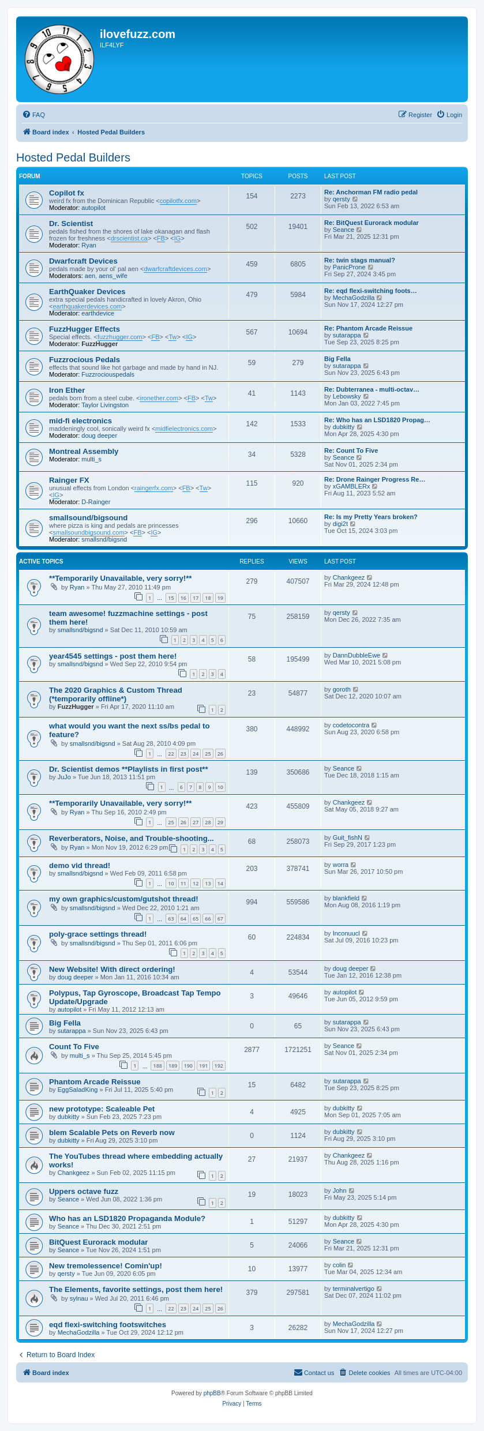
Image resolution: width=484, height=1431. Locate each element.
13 (208, 883)
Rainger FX (69, 480)
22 (171, 753)
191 (203, 1065)
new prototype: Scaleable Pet (102, 1109)
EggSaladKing (78, 1089)
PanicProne (349, 267)
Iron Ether (67, 390)
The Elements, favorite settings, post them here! (136, 1289)
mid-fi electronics (80, 420)
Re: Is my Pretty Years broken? (371, 516)
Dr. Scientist (71, 223)
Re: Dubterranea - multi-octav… (371, 389)
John (340, 1190)
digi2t (340, 523)
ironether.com (159, 398)
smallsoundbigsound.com (88, 532)
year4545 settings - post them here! (113, 656)
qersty (341, 199)
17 (195, 598)
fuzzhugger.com (119, 336)
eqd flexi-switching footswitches (107, 1324)
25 (208, 753)
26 (220, 753)
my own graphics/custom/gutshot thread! (123, 899)
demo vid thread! (79, 865)
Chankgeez (349, 577)
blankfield (346, 898)
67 (220, 918)
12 (195, 883)
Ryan (88, 245)
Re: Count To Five (351, 450)
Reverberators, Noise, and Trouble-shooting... (131, 838)
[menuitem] (33, 115)
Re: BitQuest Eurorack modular (371, 222)
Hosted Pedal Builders (73, 157)
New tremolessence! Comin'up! (105, 1265)
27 (195, 822)
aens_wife (113, 275)
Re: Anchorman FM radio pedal (371, 192)
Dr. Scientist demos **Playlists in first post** (128, 769)
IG (177, 238)
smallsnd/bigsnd (104, 539)
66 (208, 918)
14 (220, 883)
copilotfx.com (178, 200)
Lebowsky (347, 396)
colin (339, 1264)
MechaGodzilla (354, 297)
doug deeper (99, 435)
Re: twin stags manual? (359, 260)
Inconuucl (346, 933)
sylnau (79, 1298)
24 (195, 753)
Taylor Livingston (105, 404)
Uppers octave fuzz (83, 1191)
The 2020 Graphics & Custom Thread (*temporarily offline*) (115, 694)
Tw (172, 336)
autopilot (93, 207)
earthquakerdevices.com (87, 306)
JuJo (64, 776)
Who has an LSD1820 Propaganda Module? (127, 1218)
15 (171, 598)
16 (183, 598)
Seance (343, 229)
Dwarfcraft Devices (83, 261)
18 (208, 598)
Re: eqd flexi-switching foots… (370, 290)
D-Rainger (95, 501)
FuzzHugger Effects (84, 329)
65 (195, 918)
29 (220, 822)
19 (220, 598)
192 (219, 1065)
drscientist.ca (129, 238)
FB (161, 238)
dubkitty (344, 426)
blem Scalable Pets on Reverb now (112, 1132)
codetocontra (351, 725)
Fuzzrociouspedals (107, 374)
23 (183, 753)
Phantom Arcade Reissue (95, 1081)
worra (341, 864)
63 (171, 918)
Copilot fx (66, 193)
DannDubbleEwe (357, 655)
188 (157, 1065)
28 (208, 822)
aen (90, 275)
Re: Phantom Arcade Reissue (368, 328)
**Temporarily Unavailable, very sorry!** (120, 578)
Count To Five (74, 1046)
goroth (342, 689)
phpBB (212, 1393)
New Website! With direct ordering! (112, 969)
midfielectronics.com (184, 428)
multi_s (91, 459)
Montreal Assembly (83, 451)
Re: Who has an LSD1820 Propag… (377, 419)
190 (188, 1065)
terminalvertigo (353, 1288)
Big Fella (337, 358)
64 (183, 918)
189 (172, 1065)
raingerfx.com (153, 487)
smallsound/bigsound (88, 517)
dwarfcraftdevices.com (175, 268)
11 (183, 883)
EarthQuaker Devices (87, 291)
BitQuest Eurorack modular (98, 1242)
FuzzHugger (99, 343)
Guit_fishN (347, 837)
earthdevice (97, 313)
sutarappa (347, 335)
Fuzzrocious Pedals (84, 359)
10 (220, 787)
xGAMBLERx (351, 486)
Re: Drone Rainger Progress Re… (374, 479)
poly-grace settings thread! (98, 934)
